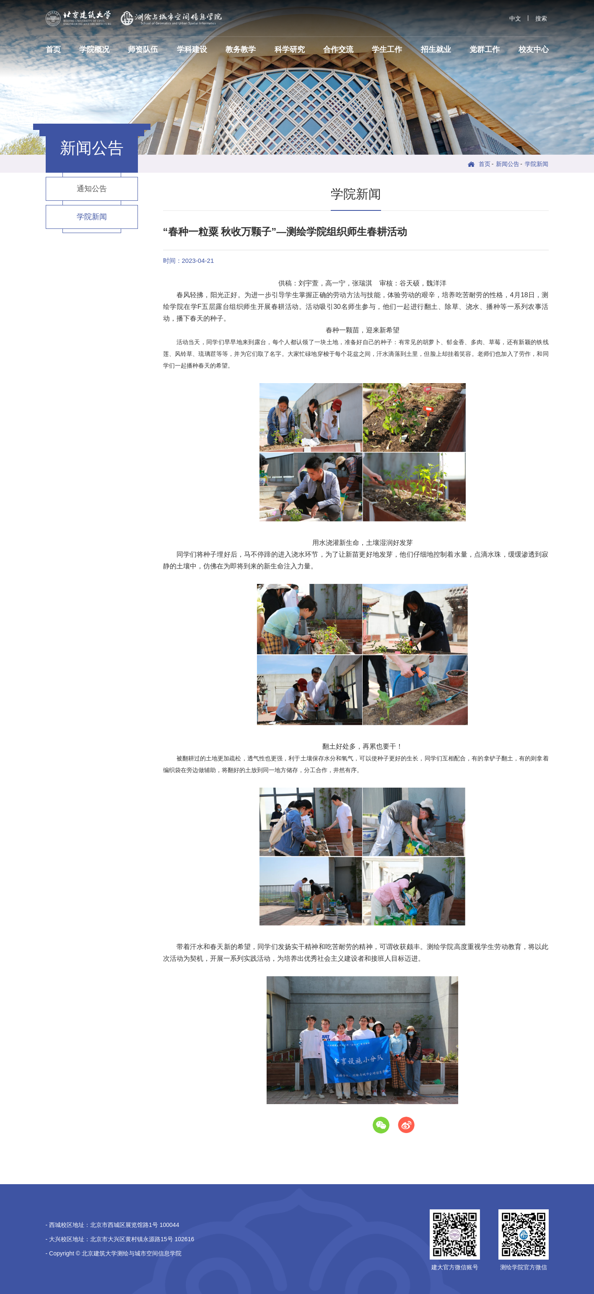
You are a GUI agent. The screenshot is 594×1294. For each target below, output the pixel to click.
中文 (515, 18)
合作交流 (338, 49)
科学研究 (290, 49)
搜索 (541, 18)
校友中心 (534, 49)
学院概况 (94, 49)
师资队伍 (143, 49)
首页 (53, 49)
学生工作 (387, 49)
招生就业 (436, 49)
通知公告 (92, 188)
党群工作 (484, 49)
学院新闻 (536, 164)
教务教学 (241, 49)
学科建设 (192, 49)
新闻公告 (507, 164)
